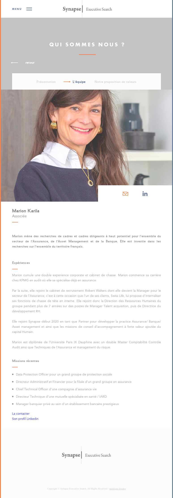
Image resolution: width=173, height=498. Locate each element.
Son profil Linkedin (25, 419)
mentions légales (117, 488)
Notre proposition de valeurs (115, 81)
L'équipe (79, 81)
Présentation (46, 81)
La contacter (21, 414)
